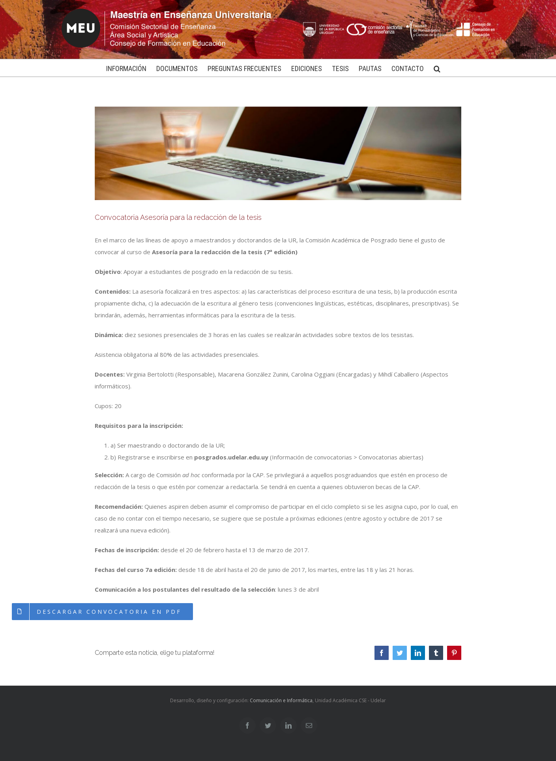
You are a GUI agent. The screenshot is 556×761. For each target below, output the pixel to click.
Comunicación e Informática (281, 700)
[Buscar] (437, 68)
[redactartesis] (278, 153)
